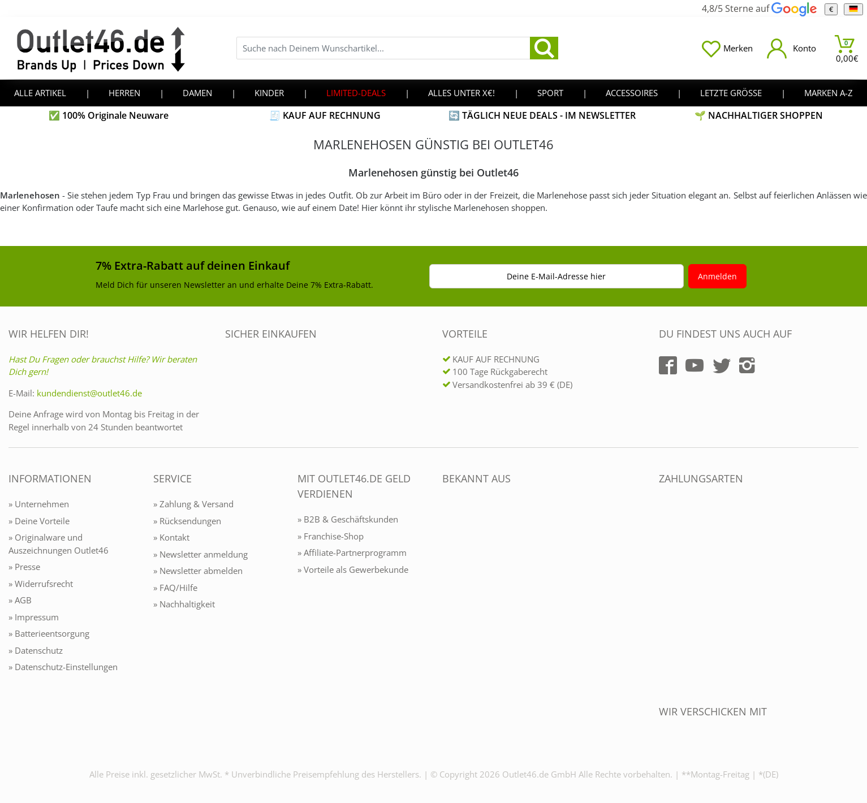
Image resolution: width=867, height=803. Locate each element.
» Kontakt (171, 537)
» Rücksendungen (187, 520)
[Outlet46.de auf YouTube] (694, 365)
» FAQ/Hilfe (175, 587)
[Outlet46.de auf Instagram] (747, 365)
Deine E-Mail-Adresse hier (556, 276)
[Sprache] (853, 9)
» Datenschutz (35, 650)
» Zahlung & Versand (193, 504)
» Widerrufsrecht (40, 583)
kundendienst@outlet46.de (89, 393)
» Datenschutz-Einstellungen (63, 666)
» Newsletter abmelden (198, 570)
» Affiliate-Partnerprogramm (352, 552)
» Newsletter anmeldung (200, 554)
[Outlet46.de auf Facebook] (668, 365)
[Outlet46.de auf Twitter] (722, 365)
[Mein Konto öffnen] (791, 48)
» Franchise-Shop (330, 536)
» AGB (20, 600)
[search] (544, 48)
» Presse (24, 566)
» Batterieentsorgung (48, 633)
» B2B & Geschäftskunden (347, 519)
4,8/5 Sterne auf (759, 8)
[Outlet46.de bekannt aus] (450, 601)
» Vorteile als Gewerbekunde (352, 569)
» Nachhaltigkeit (184, 604)
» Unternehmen (38, 504)
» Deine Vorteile (39, 520)
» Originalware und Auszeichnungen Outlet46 (58, 544)
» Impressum (33, 617)
